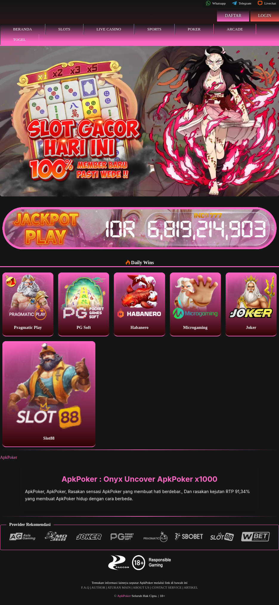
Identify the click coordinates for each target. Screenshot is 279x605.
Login (264, 15)
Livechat (267, 3)
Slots (64, 29)
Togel (19, 39)
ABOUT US (141, 587)
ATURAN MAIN (119, 587)
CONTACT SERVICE (167, 587)
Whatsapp (216, 3)
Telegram (241, 3)
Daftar (233, 15)
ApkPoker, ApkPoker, (46, 491)
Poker (194, 29)
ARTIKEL (191, 587)
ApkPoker (8, 457)
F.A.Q (85, 587)
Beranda (22, 29)
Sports (154, 29)
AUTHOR (98, 587)
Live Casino (109, 29)
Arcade (235, 29)
